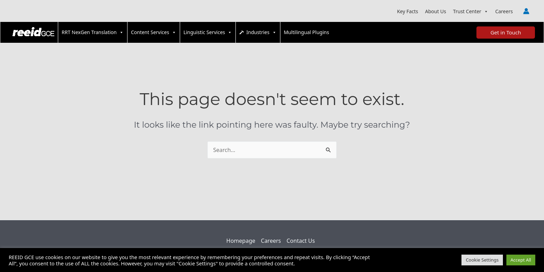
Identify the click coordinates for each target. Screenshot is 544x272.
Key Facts (407, 11)
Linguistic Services (208, 32)
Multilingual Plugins (306, 32)
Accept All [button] (521, 260)
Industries (261, 32)
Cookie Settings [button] (482, 260)
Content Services (153, 32)
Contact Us (301, 241)
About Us (435, 11)
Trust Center (470, 11)
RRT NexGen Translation (93, 32)
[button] (505, 32)
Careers (504, 11)
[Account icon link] (526, 11)
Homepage (240, 241)
